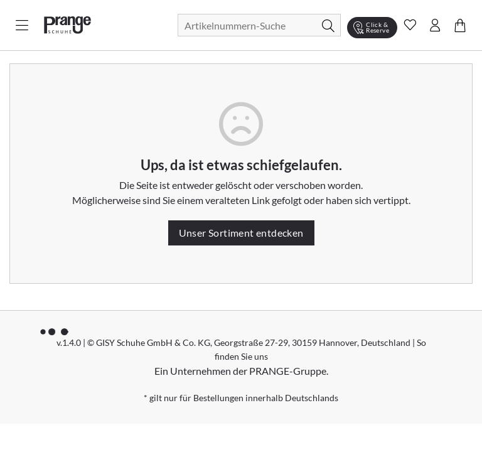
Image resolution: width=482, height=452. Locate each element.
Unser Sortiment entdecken (241, 233)
